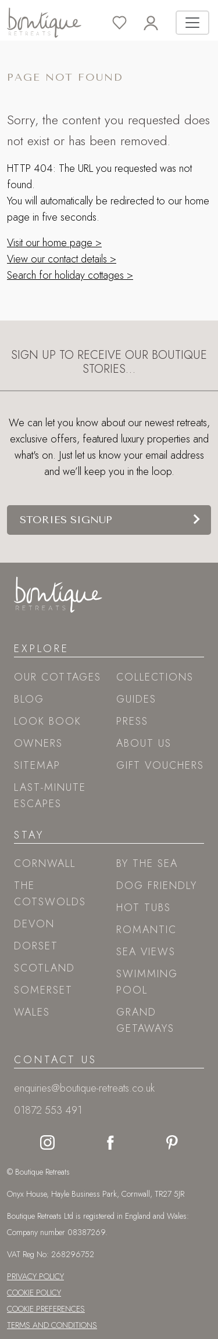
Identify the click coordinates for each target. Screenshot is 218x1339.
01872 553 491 (48, 1110)
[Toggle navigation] (192, 22)
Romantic (146, 929)
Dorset (36, 945)
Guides (136, 699)
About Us (143, 743)
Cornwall (45, 863)
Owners (38, 743)
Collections (155, 677)
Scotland (44, 968)
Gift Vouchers (160, 765)
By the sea (147, 863)
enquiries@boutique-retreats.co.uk (84, 1088)
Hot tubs (143, 907)
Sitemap (37, 765)
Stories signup (66, 519)
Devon (34, 923)
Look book (47, 721)
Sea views (146, 951)
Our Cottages (57, 677)
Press (132, 721)
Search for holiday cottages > (70, 275)
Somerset (43, 990)
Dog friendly (156, 885)
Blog (29, 699)
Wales (32, 1012)
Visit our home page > (54, 242)
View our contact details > (61, 259)
